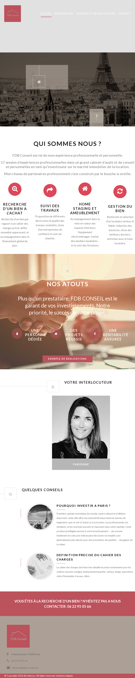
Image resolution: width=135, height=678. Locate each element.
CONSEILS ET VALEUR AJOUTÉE (95, 13)
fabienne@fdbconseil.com (25, 667)
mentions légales (64, 675)
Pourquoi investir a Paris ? (84, 505)
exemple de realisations (67, 358)
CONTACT (124, 13)
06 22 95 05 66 (19, 660)
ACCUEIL (46, 13)
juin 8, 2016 (10, 513)
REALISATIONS (63, 13)
